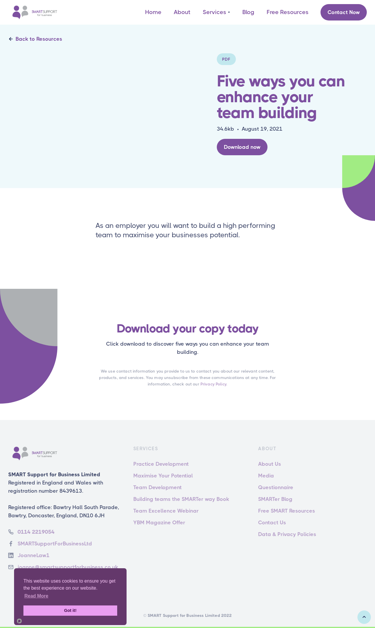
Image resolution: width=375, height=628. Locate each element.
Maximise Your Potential (163, 476)
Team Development (157, 487)
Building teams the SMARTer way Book (181, 499)
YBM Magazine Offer (159, 522)
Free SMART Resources (286, 511)
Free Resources (287, 12)
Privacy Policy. (213, 384)
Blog (248, 12)
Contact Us (272, 522)
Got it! (70, 610)
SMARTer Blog (275, 499)
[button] (216, 12)
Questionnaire (275, 487)
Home (153, 12)
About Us (269, 464)
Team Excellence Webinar (166, 511)
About (182, 12)
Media (266, 476)
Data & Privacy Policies (287, 534)
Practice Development (161, 464)
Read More (36, 595)
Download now (242, 147)
